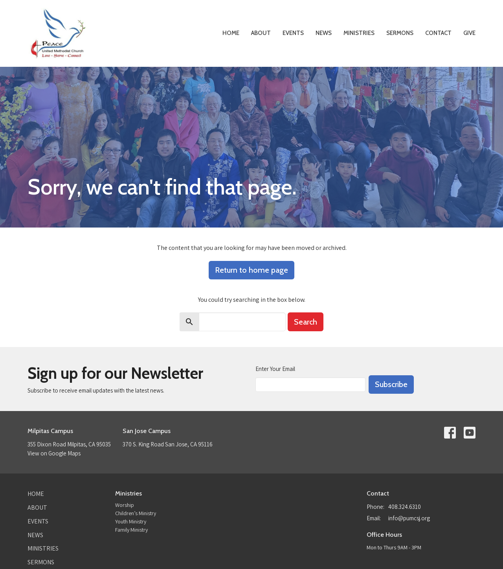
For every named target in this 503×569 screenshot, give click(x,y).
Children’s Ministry (135, 513)
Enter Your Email (275, 369)
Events (293, 33)
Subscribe (391, 384)
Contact (438, 33)
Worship (124, 504)
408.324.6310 (404, 506)
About (261, 33)
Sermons (399, 33)
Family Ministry (131, 529)
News (324, 33)
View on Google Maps (54, 453)
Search (305, 322)
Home (230, 33)
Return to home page (251, 270)
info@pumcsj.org (409, 518)
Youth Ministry (130, 521)
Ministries (358, 33)
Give (469, 33)
